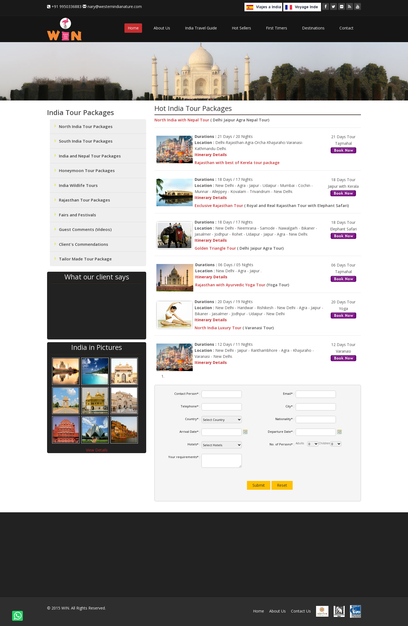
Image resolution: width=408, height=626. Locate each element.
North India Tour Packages (86, 126)
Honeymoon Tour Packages (87, 170)
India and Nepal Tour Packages (90, 156)
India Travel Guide (201, 28)
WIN (65, 608)
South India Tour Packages (86, 141)
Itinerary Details (211, 154)
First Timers (276, 28)
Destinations (313, 28)
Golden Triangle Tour (216, 248)
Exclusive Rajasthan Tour (219, 205)
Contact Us (301, 611)
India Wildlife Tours (78, 185)
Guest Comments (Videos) (85, 229)
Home (133, 28)
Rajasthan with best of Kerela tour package (237, 162)
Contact (346, 28)
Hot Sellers (241, 28)
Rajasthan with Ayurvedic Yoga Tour (230, 284)
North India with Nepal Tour (182, 120)
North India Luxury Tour (219, 327)
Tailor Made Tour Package (85, 259)
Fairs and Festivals (77, 214)
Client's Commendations (83, 244)
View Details (97, 450)
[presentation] (199, 484)
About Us (162, 28)
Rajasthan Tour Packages (84, 200)
